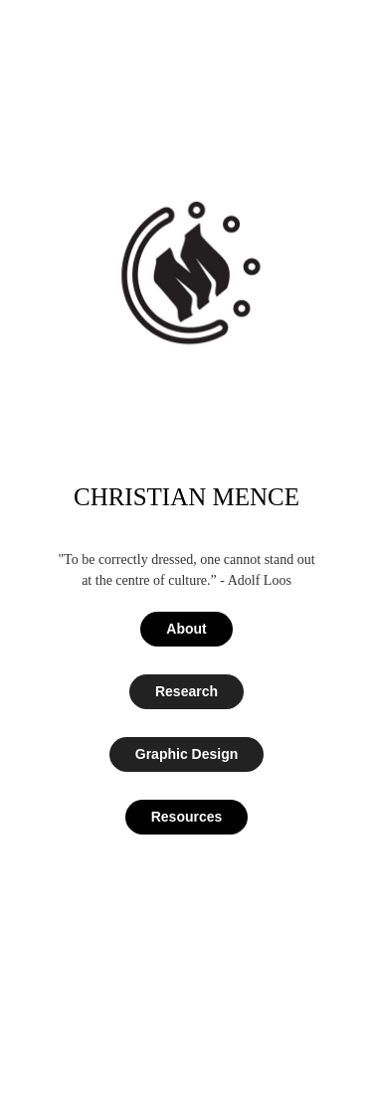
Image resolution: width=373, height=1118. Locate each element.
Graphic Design (186, 754)
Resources (187, 817)
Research (186, 691)
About (186, 629)
